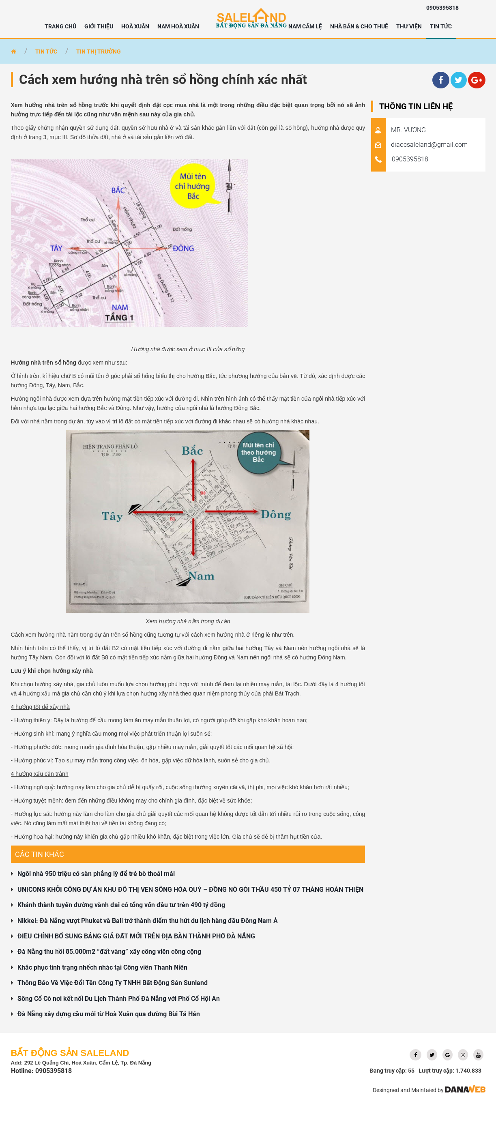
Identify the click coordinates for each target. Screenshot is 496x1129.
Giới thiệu (98, 26)
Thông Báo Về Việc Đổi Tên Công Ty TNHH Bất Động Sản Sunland (112, 983)
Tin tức (441, 26)
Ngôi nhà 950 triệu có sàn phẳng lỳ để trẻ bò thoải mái (96, 874)
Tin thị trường (98, 51)
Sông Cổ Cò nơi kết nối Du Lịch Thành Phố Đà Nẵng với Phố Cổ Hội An (118, 998)
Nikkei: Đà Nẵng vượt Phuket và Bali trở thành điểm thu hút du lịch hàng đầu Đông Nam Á (147, 921)
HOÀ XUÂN (135, 26)
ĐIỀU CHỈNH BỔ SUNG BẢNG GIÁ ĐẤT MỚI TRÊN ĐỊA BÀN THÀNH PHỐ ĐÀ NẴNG (136, 936)
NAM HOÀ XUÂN (178, 26)
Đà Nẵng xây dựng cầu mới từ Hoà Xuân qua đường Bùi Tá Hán (108, 1014)
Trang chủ (60, 26)
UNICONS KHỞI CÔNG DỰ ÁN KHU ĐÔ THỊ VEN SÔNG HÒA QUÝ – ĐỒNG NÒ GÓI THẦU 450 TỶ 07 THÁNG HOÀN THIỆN (190, 889)
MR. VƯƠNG (398, 130)
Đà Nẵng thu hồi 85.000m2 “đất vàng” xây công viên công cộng (109, 951)
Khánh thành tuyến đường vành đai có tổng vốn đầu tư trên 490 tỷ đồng (121, 905)
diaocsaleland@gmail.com (419, 144)
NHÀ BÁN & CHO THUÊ (359, 26)
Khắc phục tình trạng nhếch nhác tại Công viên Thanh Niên (102, 967)
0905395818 (442, 7)
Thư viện (409, 26)
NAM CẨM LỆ (305, 26)
